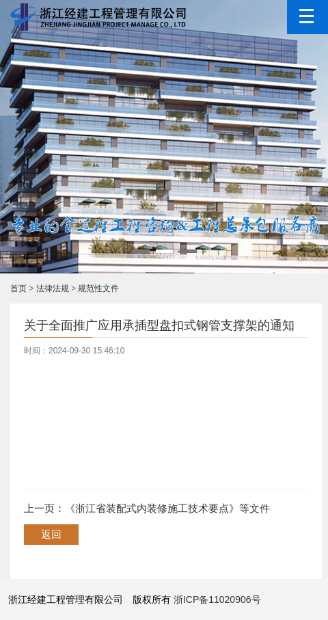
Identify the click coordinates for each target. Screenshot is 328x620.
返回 (51, 534)
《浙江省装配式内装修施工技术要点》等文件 (167, 508)
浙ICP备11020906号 (217, 599)
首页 (18, 288)
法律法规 (52, 288)
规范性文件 (98, 288)
